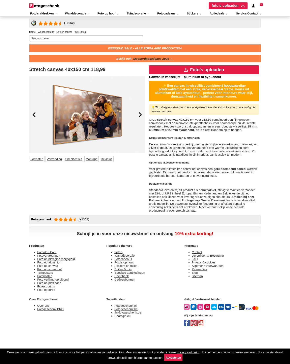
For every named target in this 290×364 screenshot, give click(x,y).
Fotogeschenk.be (127, 339)
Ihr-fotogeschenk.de (129, 343)
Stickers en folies (126, 292)
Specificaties (78, 162)
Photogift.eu (123, 347)
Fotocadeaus (168, 15)
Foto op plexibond (50, 311)
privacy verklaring (208, 351)
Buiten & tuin (124, 295)
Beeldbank (122, 303)
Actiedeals (218, 15)
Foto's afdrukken (43, 15)
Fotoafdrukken (48, 276)
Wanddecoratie (77, 15)
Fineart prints (47, 315)
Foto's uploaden (204, 73)
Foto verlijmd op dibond (55, 307)
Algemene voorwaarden (210, 292)
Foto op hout (108, 15)
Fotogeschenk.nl (126, 335)
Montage (98, 162)
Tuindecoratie (138, 15)
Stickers (194, 15)
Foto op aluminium (51, 288)
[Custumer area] (254, 6)
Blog (195, 299)
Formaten (38, 162)
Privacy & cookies (204, 288)
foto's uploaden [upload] (227, 6)
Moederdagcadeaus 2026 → (154, 61)
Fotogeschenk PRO (51, 339)
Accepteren (191, 357)
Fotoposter (45, 303)
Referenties (200, 295)
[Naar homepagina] (44, 5)
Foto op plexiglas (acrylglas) (58, 284)
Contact (198, 276)
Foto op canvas (48, 292)
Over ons (44, 335)
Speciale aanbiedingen (131, 299)
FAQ (195, 284)
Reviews (114, 162)
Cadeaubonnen (126, 307)
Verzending (57, 162)
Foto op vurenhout (51, 295)
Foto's (118, 276)
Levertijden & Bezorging (210, 280)
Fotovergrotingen (50, 280)
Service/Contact (249, 15)
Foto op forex (47, 318)
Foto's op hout (125, 288)
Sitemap (198, 303)
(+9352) (86, 243)
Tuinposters (46, 299)
